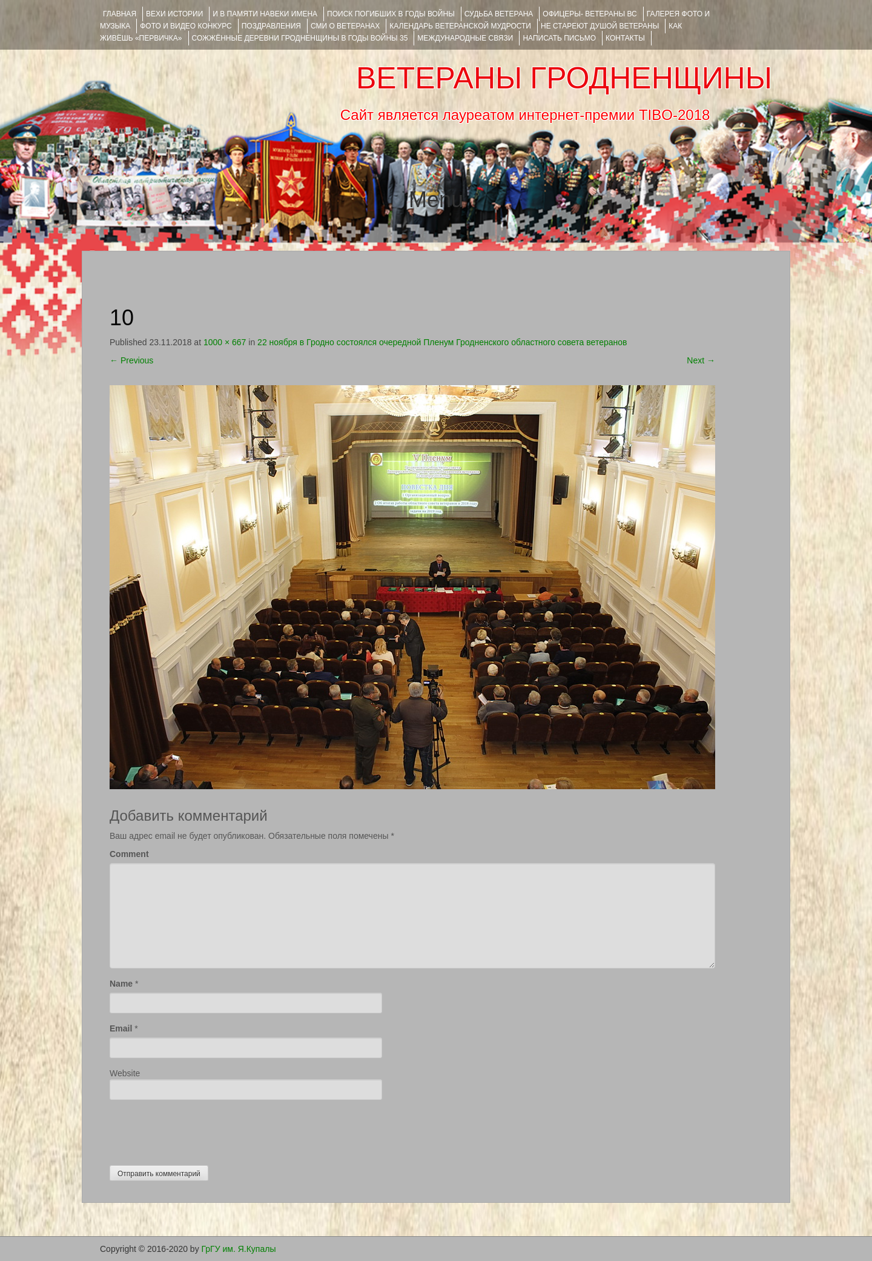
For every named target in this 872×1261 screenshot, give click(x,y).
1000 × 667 (224, 342)
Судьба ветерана (498, 14)
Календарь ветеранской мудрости (460, 26)
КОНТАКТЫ (625, 38)
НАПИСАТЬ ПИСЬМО (559, 38)
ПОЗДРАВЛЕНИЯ (271, 26)
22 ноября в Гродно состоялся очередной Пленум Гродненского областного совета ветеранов (442, 342)
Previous (131, 360)
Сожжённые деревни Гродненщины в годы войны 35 (300, 38)
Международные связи (465, 38)
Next (701, 360)
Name (121, 983)
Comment (129, 854)
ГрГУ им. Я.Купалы (239, 1249)
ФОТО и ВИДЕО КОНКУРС (185, 26)
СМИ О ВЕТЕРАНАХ (345, 26)
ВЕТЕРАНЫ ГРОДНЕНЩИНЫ (564, 78)
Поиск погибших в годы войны (391, 14)
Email (121, 1028)
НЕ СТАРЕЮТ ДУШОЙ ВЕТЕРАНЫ (600, 26)
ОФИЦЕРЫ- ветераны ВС (589, 14)
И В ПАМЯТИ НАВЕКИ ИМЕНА (265, 14)
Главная (119, 14)
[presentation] (202, 1129)
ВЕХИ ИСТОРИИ (174, 14)
